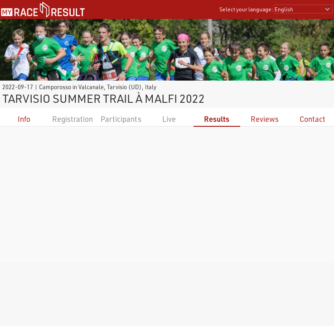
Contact (312, 119)
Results (216, 119)
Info (24, 119)
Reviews (265, 119)
